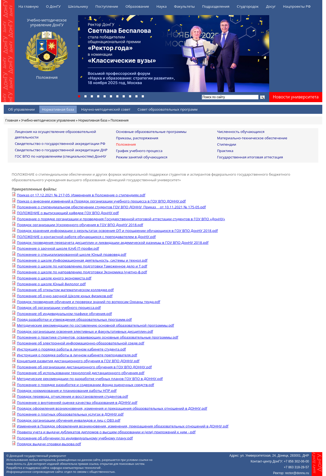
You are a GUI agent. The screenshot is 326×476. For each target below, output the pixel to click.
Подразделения (215, 6)
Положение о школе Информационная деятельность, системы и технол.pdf (82, 260)
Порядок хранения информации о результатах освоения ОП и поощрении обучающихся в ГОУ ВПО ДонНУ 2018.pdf (117, 230)
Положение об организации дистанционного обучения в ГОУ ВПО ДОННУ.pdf (84, 367)
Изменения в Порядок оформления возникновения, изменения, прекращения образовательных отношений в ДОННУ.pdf (122, 426)
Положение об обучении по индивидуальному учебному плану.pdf (75, 438)
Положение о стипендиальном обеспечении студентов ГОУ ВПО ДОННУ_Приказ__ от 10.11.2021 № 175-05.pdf (111, 207)
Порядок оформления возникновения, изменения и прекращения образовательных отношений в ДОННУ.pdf (112, 408)
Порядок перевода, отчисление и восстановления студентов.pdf (72, 396)
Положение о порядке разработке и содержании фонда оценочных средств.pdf (85, 384)
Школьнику (78, 6)
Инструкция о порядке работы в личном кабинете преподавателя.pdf (77, 355)
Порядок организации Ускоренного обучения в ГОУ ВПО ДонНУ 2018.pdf (80, 224)
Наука (161, 6)
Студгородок (248, 6)
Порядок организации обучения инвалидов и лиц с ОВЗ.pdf (68, 420)
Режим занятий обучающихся (142, 157)
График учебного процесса (139, 150)
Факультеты (184, 6)
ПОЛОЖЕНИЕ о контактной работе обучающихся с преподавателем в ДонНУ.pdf (86, 236)
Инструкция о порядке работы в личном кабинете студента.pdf (71, 349)
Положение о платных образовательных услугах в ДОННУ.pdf (70, 414)
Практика (225, 150)
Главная (11, 120)
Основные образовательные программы (151, 131)
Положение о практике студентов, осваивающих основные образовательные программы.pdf (97, 337)
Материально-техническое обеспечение (252, 138)
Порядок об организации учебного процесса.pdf (59, 307)
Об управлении (21, 109)
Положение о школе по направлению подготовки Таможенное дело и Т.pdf (82, 266)
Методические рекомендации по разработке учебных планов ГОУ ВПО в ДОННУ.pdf (90, 378)
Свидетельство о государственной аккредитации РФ (60, 143)
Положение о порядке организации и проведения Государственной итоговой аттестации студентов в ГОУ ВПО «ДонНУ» (121, 219)
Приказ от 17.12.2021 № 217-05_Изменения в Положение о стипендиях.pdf (81, 195)
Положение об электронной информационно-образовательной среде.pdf (80, 343)
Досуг (271, 6)
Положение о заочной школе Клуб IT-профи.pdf (58, 248)
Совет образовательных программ (168, 109)
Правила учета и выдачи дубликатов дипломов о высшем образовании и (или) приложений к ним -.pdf (106, 432)
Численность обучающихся (240, 131)
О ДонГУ (53, 6)
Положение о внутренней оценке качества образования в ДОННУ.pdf (77, 402)
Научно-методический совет (106, 109)
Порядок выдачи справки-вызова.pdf (49, 444)
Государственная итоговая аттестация (250, 157)
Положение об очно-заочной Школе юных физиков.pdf (64, 295)
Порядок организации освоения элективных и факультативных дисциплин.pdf (85, 331)
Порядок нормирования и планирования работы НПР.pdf (67, 390)
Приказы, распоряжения (137, 138)
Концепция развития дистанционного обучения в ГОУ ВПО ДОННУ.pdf (78, 360)
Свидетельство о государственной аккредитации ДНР (61, 150)
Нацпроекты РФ (297, 6)
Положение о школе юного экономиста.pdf (54, 278)
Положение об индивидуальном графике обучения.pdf (64, 313)
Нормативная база (58, 109)
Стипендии (226, 144)
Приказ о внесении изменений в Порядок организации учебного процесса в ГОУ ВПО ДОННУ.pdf (101, 201)
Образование (137, 6)
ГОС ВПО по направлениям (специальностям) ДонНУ (60, 156)
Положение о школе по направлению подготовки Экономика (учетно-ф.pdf (82, 272)
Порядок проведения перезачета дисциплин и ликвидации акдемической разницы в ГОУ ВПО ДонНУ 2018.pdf (112, 242)
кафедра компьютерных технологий (75, 468)
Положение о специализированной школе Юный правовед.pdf (71, 254)
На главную (29, 6)
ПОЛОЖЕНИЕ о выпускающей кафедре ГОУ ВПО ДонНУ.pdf (68, 212)
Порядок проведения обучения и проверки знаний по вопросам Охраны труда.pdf (88, 301)
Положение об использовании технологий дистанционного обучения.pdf (80, 372)
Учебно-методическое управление (48, 120)
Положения (126, 144)
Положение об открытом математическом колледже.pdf (65, 289)
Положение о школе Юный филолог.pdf (51, 284)
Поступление (106, 6)
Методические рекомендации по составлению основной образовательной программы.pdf (95, 325)
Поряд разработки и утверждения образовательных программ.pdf (74, 319)
